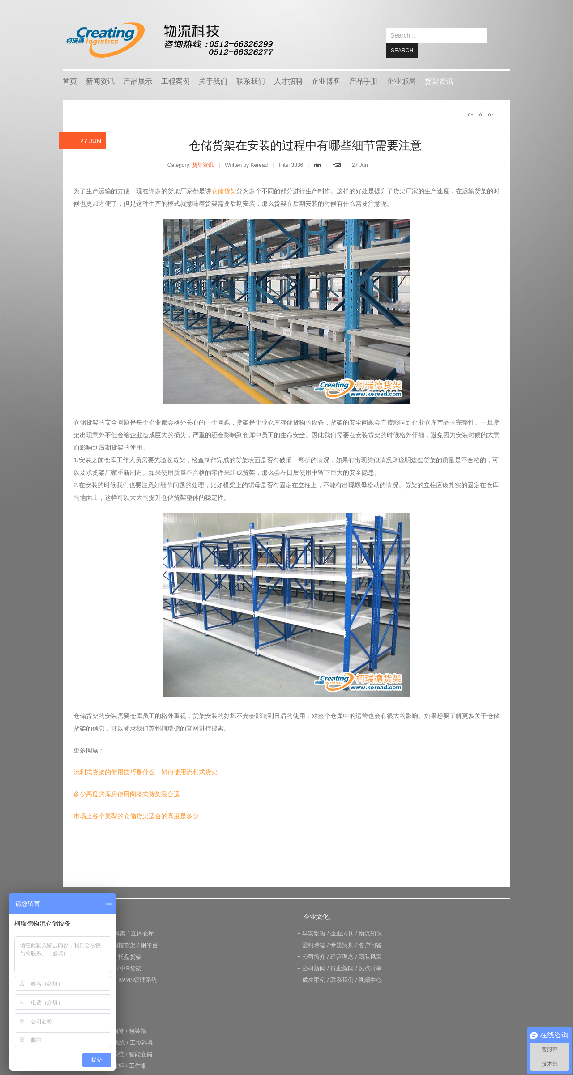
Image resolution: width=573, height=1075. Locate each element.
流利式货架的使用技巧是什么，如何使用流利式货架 (145, 771)
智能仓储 (140, 1053)
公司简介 (313, 956)
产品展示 (138, 81)
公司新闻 (313, 968)
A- (490, 114)
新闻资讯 (100, 81)
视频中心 (370, 979)
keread (169, 40)
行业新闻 (342, 968)
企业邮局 (401, 81)
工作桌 (137, 1065)
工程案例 (175, 81)
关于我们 (213, 81)
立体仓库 (142, 933)
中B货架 (130, 968)
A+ (470, 114)
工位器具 (141, 1042)
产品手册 (363, 81)
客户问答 (370, 944)
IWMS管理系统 (137, 979)
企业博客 (326, 81)
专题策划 (342, 944)
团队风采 (370, 956)
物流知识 (370, 933)
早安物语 (313, 933)
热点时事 (370, 968)
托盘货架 (129, 956)
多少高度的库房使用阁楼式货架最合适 (126, 793)
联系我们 (250, 81)
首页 (70, 81)
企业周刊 (342, 933)
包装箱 (137, 1030)
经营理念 (342, 956)
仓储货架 (223, 190)
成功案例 (313, 979)
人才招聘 (288, 81)
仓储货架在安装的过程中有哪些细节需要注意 (305, 145)
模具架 (117, 933)
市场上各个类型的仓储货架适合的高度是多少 (136, 815)
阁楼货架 (124, 944)
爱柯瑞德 (313, 944)
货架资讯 (438, 81)
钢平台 (149, 944)
